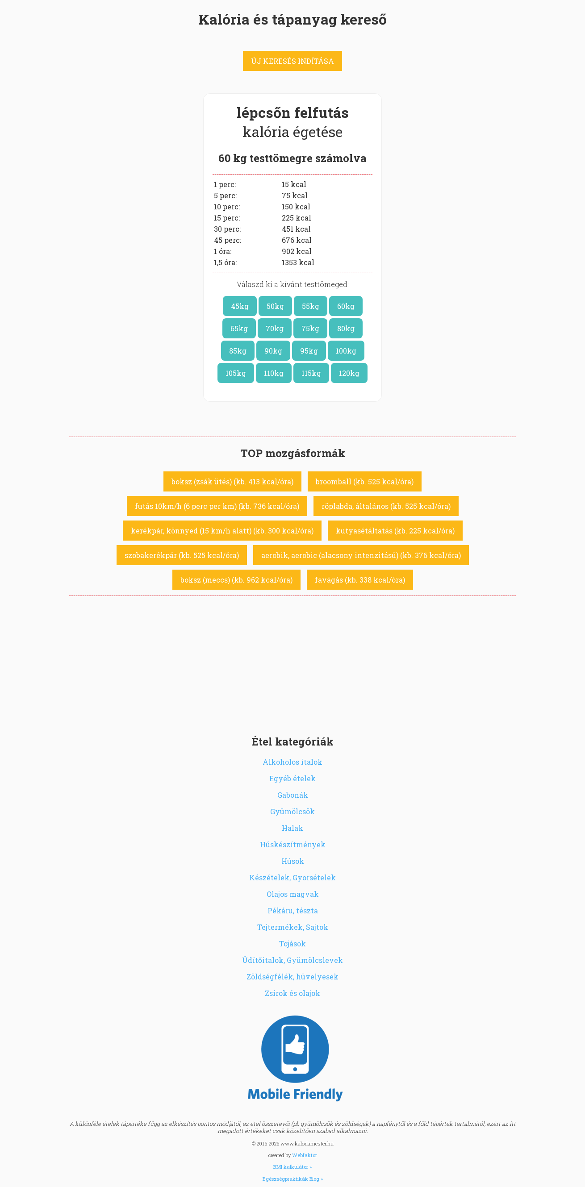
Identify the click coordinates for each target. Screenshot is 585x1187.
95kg (309, 350)
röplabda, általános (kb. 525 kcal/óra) (386, 506)
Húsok (292, 861)
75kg (310, 328)
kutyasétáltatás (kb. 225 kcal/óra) (395, 530)
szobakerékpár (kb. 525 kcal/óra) (182, 555)
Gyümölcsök (292, 811)
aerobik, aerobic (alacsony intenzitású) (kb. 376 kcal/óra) (361, 555)
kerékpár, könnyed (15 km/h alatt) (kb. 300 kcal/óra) (222, 530)
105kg (236, 373)
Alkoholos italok (292, 761)
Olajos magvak (293, 894)
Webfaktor (304, 1155)
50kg (275, 306)
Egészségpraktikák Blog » (293, 1178)
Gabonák (292, 795)
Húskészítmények (293, 844)
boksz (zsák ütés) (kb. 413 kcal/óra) (232, 481)
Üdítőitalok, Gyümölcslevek (292, 960)
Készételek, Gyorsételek (292, 877)
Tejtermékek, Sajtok (292, 927)
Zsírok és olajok (292, 993)
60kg (346, 306)
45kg (240, 306)
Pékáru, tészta (292, 910)
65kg (239, 328)
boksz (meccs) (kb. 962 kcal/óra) (236, 579)
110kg (274, 373)
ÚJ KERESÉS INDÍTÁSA (292, 61)
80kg (346, 328)
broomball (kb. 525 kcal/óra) (365, 481)
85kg (238, 350)
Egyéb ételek (292, 778)
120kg (349, 373)
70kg (275, 328)
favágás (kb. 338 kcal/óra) (360, 579)
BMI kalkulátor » (292, 1166)
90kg (273, 350)
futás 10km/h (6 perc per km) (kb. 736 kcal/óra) (217, 506)
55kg (310, 306)
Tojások (292, 943)
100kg (346, 350)
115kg (311, 373)
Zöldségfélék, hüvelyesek (292, 976)
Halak (292, 828)
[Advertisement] (292, 662)
